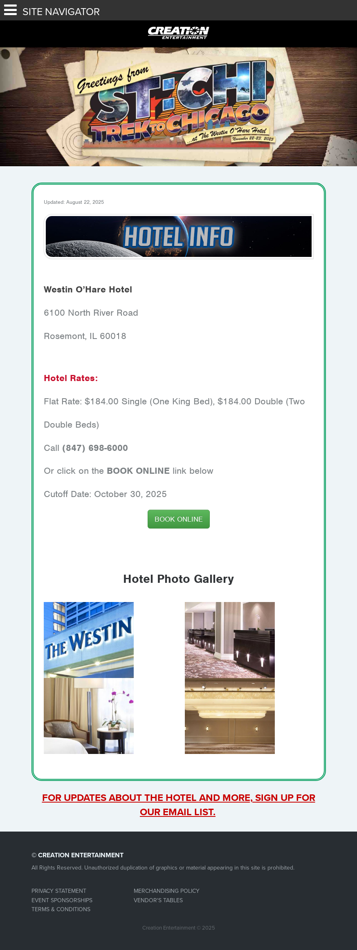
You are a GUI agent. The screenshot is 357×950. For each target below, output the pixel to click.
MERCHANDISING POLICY (167, 891)
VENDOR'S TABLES (158, 900)
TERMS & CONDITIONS (60, 909)
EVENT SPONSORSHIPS (61, 900)
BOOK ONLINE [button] (179, 519)
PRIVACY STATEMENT (58, 891)
